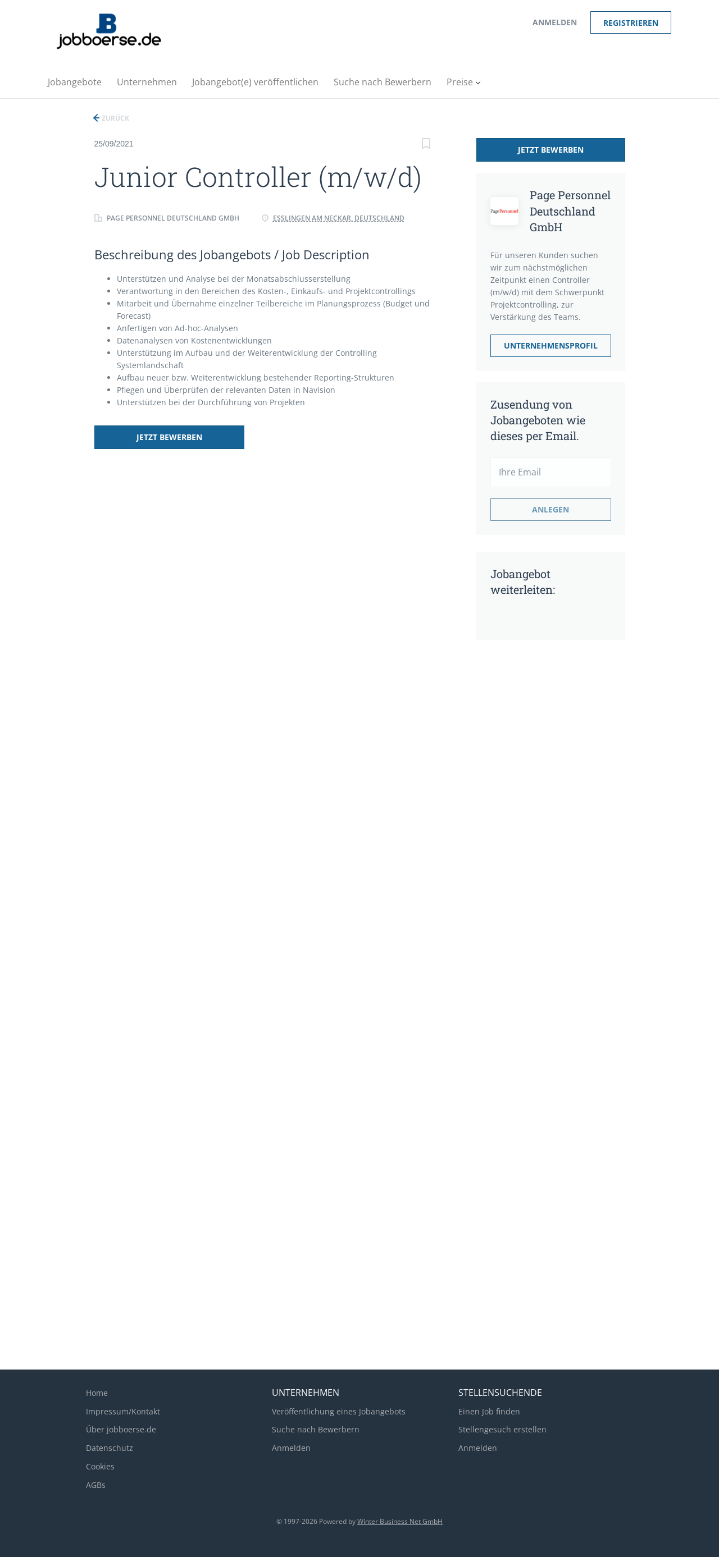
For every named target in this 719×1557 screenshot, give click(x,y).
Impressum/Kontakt (123, 1411)
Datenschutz (109, 1447)
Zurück (114, 118)
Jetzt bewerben (169, 437)
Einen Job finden (489, 1411)
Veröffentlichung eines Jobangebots (339, 1411)
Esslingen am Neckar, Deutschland (338, 218)
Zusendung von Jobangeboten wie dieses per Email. (537, 420)
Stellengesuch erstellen (502, 1429)
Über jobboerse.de (121, 1429)
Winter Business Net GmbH (400, 1521)
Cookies (100, 1466)
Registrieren (630, 22)
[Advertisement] (535, 825)
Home (97, 1392)
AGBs (96, 1485)
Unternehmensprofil (551, 345)
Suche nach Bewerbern (316, 1429)
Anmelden (555, 22)
